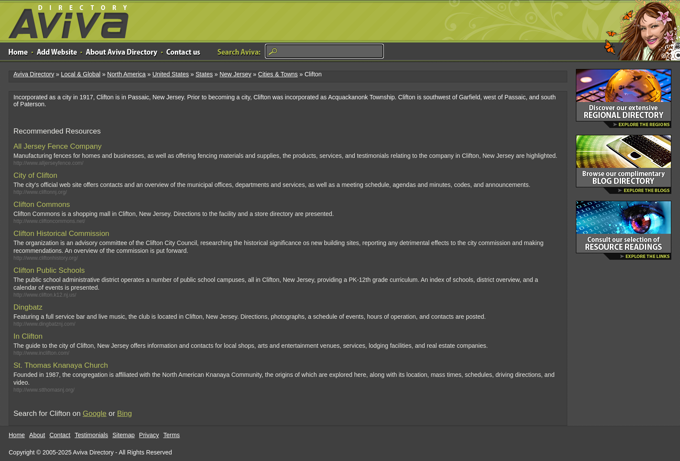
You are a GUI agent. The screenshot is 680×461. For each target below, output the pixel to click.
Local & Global (80, 74)
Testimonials (91, 435)
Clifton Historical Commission (61, 233)
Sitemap (123, 435)
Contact (59, 435)
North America (126, 74)
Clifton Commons (41, 204)
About (37, 435)
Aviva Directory (65, 19)
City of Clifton (35, 175)
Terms (171, 435)
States (204, 74)
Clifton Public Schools (49, 270)
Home (17, 435)
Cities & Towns (278, 74)
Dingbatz (27, 307)
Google (95, 413)
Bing (124, 413)
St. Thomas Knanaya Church (60, 365)
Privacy (149, 435)
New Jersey (235, 74)
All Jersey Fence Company (57, 146)
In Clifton (27, 336)
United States (170, 74)
